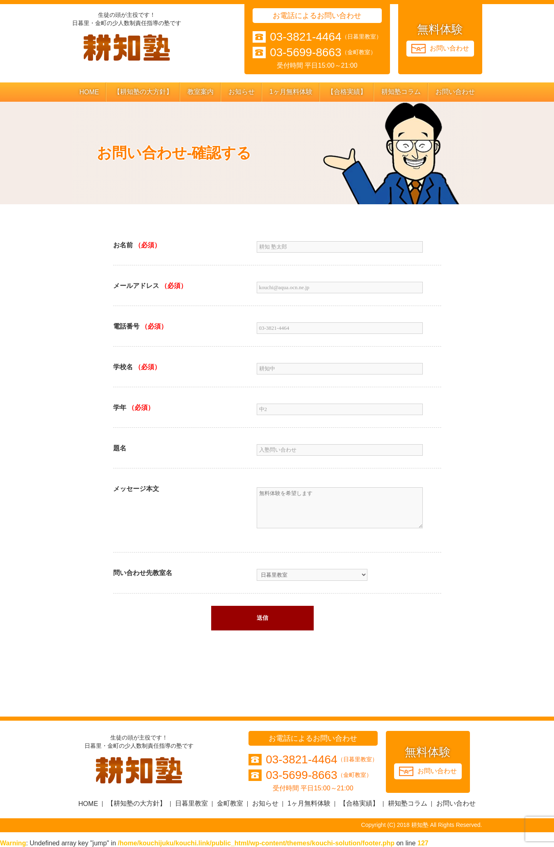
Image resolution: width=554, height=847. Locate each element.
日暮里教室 (191, 803)
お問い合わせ (455, 91)
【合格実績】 (347, 91)
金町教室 (230, 803)
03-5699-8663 (305, 52)
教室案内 (200, 91)
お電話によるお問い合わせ (317, 15)
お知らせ (241, 91)
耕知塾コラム (401, 91)
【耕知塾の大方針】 (143, 91)
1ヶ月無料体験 (290, 91)
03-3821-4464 (305, 37)
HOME (89, 92)
